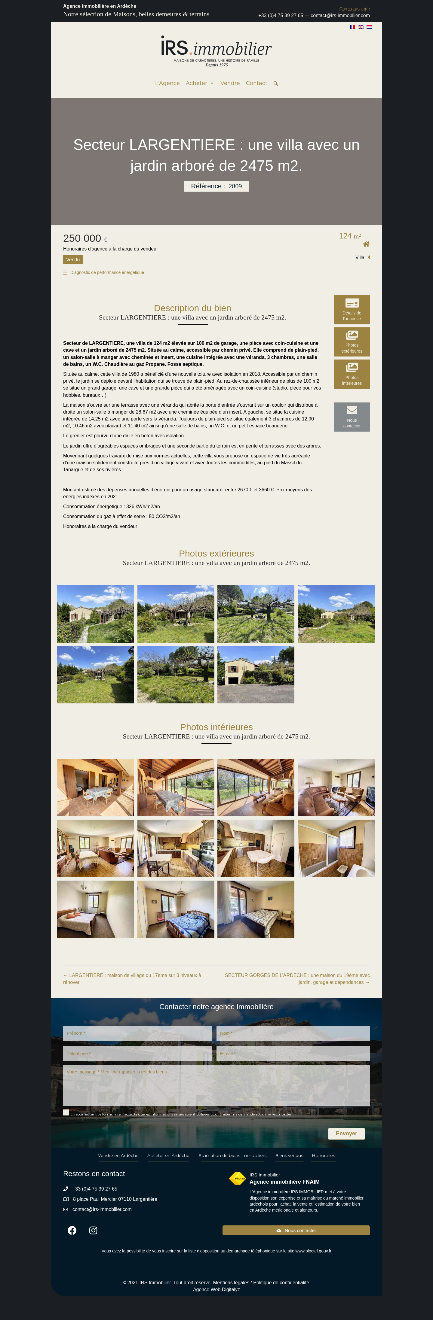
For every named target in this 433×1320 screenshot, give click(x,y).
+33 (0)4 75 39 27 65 (280, 15)
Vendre (230, 83)
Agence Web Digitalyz (216, 1295)
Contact (256, 83)
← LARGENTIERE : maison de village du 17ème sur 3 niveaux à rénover (132, 979)
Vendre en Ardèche (118, 1160)
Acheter (200, 83)
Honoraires (323, 1160)
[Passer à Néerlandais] (369, 26)
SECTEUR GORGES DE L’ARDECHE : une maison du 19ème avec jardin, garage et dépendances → (297, 979)
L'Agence (167, 83)
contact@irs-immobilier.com (340, 15)
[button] (354, 8)
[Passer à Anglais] (361, 26)
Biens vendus (289, 1160)
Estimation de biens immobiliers (232, 1160)
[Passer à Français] (352, 26)
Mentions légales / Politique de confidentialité (261, 1288)
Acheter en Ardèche (168, 1160)
